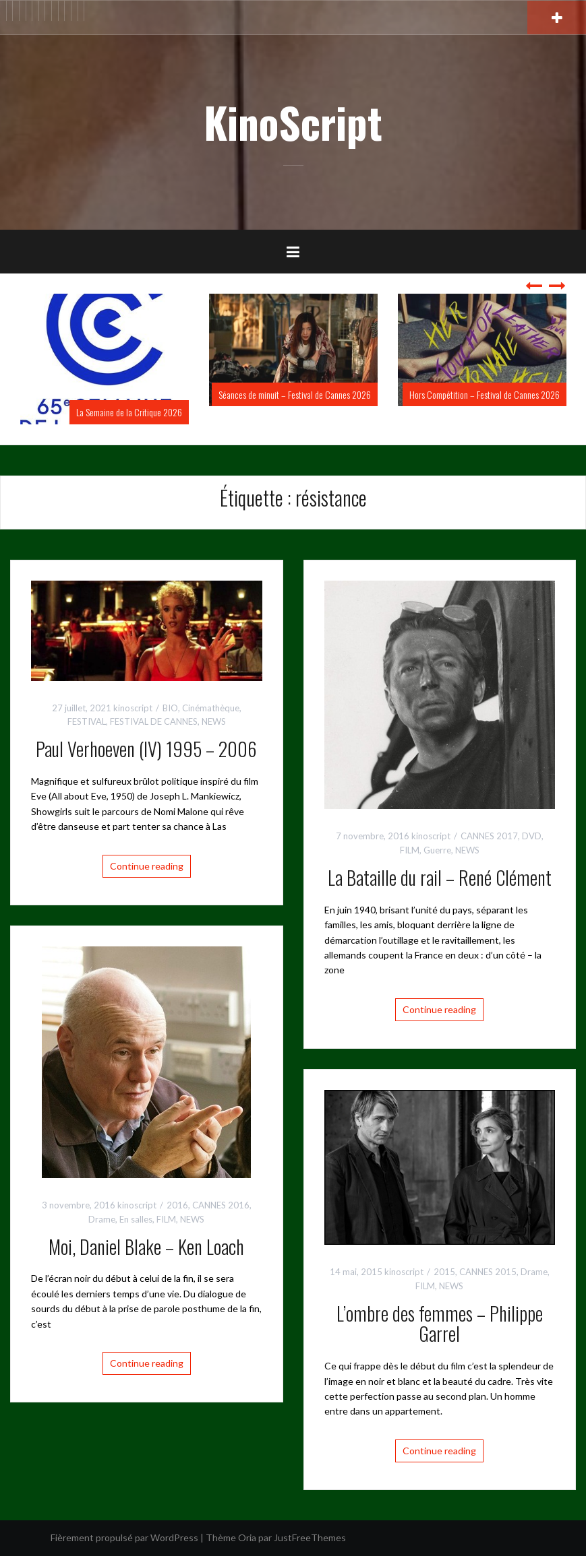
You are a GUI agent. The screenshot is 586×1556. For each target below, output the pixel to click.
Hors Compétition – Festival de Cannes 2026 (484, 394)
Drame (101, 1219)
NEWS (214, 721)
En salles (135, 1219)
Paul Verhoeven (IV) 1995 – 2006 (146, 749)
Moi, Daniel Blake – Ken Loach (146, 1246)
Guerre (437, 850)
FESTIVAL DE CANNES (154, 721)
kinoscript (132, 708)
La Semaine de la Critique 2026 (129, 412)
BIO (170, 708)
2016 (177, 1205)
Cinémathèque (210, 708)
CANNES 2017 (489, 836)
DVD (531, 836)
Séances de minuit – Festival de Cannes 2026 (294, 394)
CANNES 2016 (221, 1205)
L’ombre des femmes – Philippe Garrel (439, 1323)
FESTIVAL (86, 721)
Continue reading (146, 866)
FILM (409, 850)
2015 (444, 1271)
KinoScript (293, 122)
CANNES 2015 (488, 1271)
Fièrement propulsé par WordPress (124, 1537)
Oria (247, 1537)
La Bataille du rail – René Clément (440, 877)
